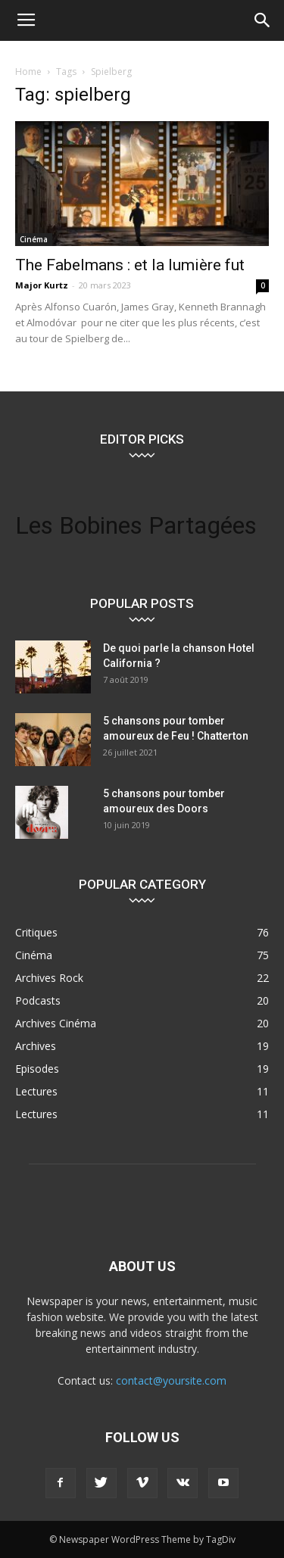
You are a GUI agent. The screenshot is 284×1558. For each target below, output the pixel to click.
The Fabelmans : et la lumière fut (130, 265)
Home (28, 71)
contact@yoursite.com (171, 1380)
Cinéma (34, 239)
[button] (263, 20)
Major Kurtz (41, 285)
